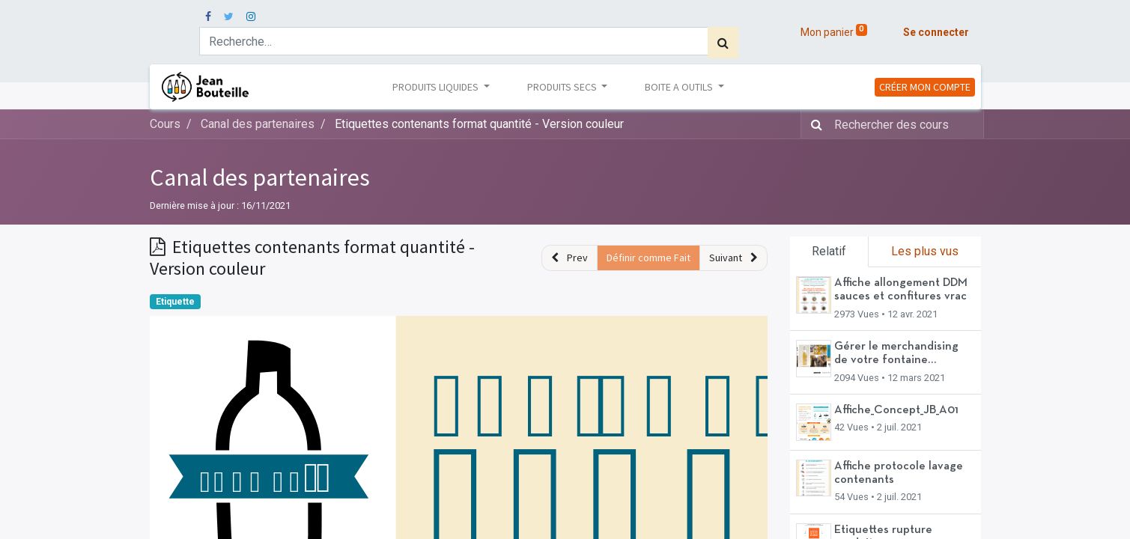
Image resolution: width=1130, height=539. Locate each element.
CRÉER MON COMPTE (924, 87)
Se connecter (936, 32)
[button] (569, 258)
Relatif (829, 251)
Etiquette (175, 301)
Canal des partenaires (260, 177)
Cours (165, 124)
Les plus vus (925, 251)
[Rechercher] (723, 42)
